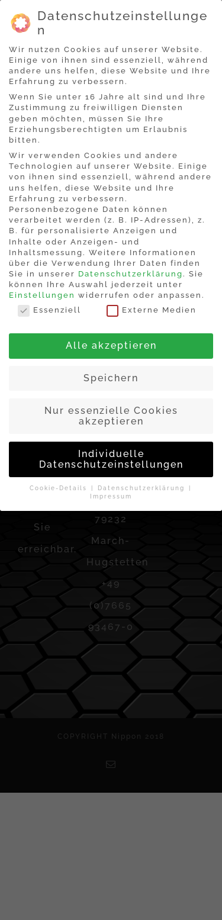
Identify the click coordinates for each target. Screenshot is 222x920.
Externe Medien (152, 310)
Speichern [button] (111, 378)
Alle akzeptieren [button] (111, 345)
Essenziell (49, 310)
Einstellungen (42, 295)
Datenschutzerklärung (130, 273)
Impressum (111, 496)
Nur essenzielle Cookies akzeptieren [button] (111, 416)
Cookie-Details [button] (60, 488)
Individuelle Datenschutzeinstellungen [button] (111, 459)
